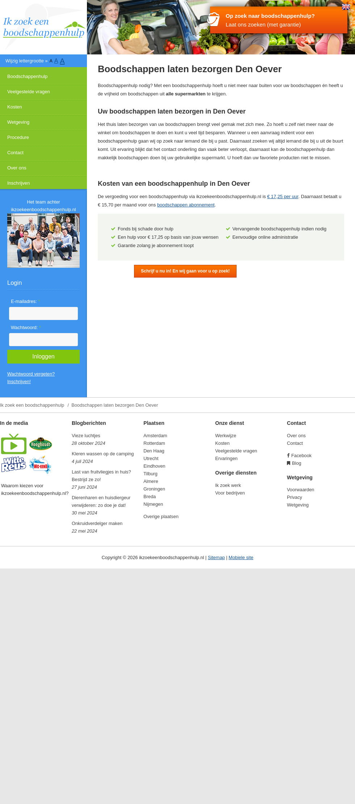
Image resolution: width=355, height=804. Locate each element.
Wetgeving (18, 122)
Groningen (154, 489)
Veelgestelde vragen (28, 91)
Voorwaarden (300, 489)
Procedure (18, 137)
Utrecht (150, 458)
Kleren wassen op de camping (103, 453)
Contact (15, 152)
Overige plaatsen (161, 516)
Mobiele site (241, 557)
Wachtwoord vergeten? (31, 374)
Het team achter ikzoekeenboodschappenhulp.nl (43, 205)
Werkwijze (225, 435)
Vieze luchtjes (86, 435)
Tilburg (150, 473)
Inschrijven (18, 183)
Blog (296, 463)
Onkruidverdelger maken (97, 523)
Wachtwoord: (26, 327)
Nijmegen (153, 504)
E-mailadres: (25, 301)
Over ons (16, 168)
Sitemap (216, 557)
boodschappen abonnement (186, 205)
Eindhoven (154, 466)
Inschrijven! (19, 381)
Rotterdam (154, 443)
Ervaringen (226, 458)
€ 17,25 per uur (282, 196)
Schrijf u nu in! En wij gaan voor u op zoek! (185, 271)
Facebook (301, 455)
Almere (150, 481)
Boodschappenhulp (27, 76)
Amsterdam (155, 435)
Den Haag (153, 451)
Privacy (294, 497)
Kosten (14, 107)
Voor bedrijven (230, 493)
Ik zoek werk (228, 485)
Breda (149, 496)
